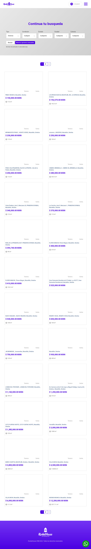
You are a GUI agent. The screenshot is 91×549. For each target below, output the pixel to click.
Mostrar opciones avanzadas (25, 42)
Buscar (10, 42)
